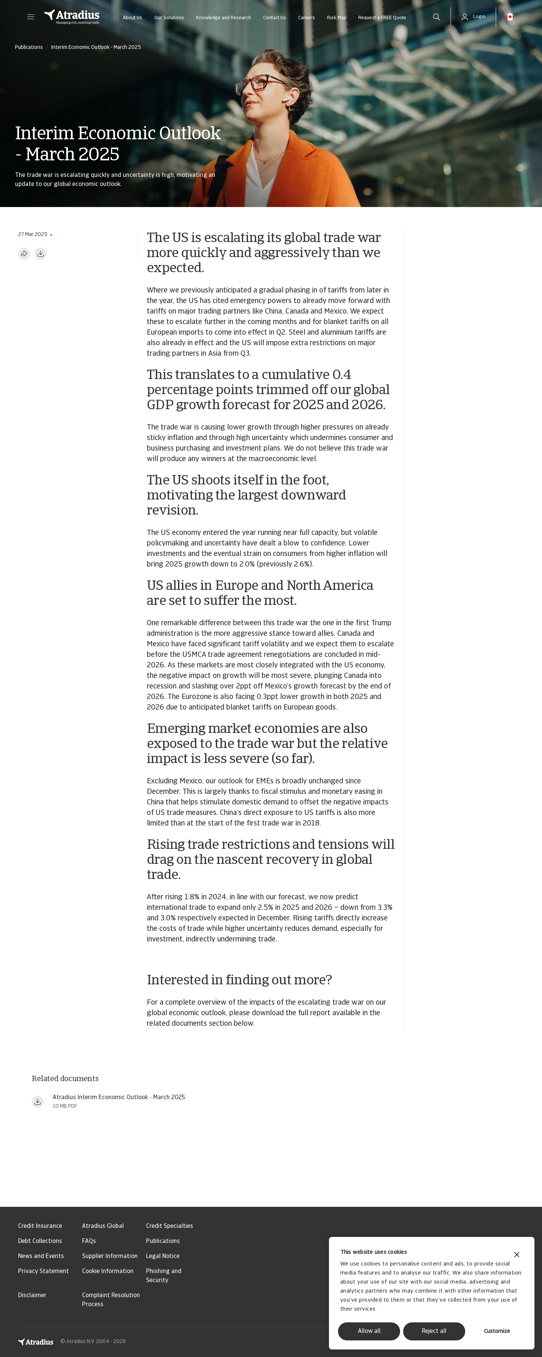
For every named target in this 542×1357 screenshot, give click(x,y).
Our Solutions (169, 17)
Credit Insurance (40, 1226)
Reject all (434, 1331)
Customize (497, 1331)
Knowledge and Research (223, 17)
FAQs (89, 1241)
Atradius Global (103, 1226)
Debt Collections (40, 1241)
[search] (436, 17)
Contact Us (274, 17)
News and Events (41, 1256)
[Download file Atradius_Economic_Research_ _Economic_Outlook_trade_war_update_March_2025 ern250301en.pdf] (38, 1102)
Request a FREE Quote (382, 17)
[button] (31, 17)
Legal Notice (163, 1256)
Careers (306, 17)
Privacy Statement (43, 1272)
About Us (132, 17)
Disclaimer (32, 1296)
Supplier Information (110, 1256)
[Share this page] (24, 254)
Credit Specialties (169, 1226)
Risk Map (336, 17)
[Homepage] (72, 16)
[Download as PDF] (41, 254)
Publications (163, 1241)
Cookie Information (108, 1272)
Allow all (369, 1331)
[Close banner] (516, 1255)
